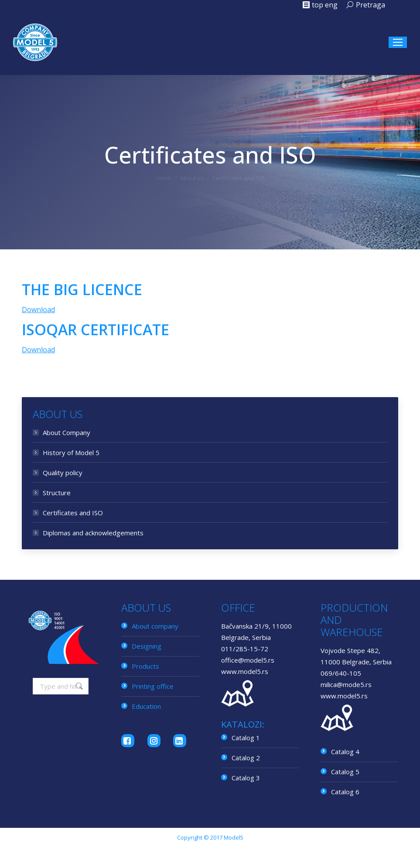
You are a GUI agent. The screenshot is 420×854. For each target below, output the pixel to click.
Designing (146, 646)
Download (38, 309)
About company (155, 626)
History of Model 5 (71, 452)
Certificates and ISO (73, 512)
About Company (66, 432)
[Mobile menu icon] (398, 42)
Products (145, 666)
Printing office (153, 686)
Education (146, 706)
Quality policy (62, 472)
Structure (57, 492)
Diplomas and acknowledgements (93, 532)
